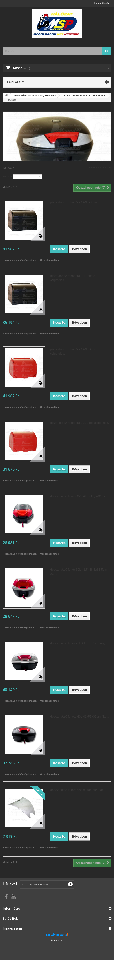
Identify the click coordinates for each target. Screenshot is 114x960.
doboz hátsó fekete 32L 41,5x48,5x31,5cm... (80, 496)
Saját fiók (10, 918)
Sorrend (7, 176)
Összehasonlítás (49, 260)
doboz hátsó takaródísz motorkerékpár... (77, 790)
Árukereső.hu (57, 940)
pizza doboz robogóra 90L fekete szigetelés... (72, 278)
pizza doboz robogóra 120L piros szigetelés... (72, 351)
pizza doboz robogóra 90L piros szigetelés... (80, 423)
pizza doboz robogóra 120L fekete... (74, 202)
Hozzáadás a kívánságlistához (20, 260)
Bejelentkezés (101, 3)
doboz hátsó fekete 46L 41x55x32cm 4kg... (79, 716)
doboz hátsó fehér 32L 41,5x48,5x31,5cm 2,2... (78, 571)
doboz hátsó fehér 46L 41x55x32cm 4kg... (79, 643)
